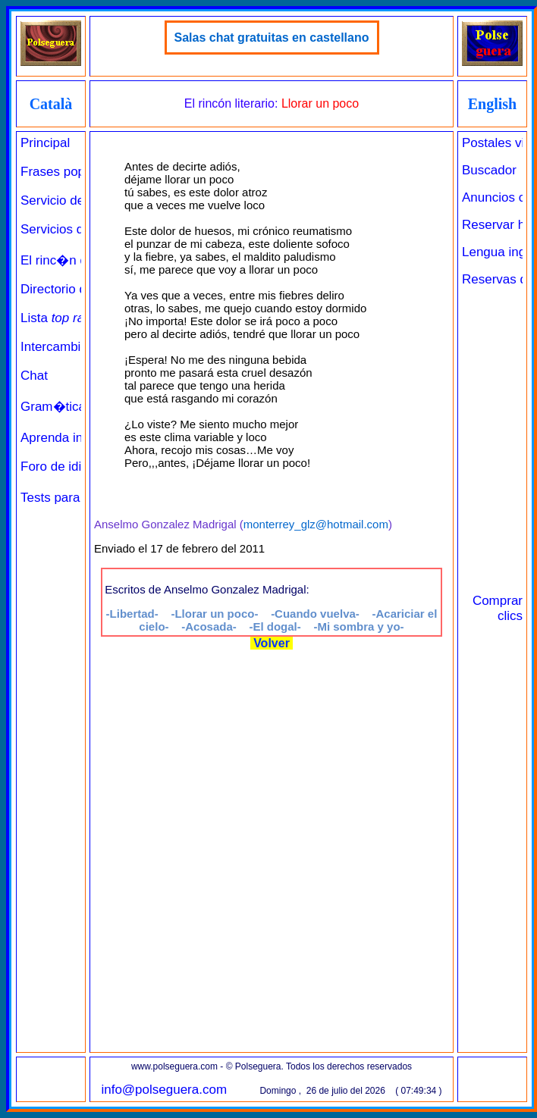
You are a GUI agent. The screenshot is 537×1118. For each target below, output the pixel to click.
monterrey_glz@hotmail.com (315, 524)
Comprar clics (498, 608)
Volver (272, 643)
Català (51, 104)
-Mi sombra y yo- (358, 626)
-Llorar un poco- (214, 613)
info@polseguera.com (164, 1089)
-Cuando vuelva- (315, 613)
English (492, 104)
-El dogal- (274, 626)
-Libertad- (132, 613)
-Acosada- (209, 626)
